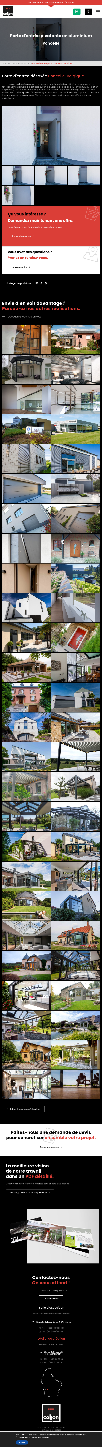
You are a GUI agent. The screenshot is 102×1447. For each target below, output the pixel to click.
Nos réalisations (22, 63)
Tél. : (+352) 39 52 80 (51, 1359)
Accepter (22, 1442)
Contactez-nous (51, 1298)
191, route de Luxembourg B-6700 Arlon (51, 1322)
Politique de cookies (51, 1429)
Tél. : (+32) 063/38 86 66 (52, 1328)
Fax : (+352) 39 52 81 (51, 1363)
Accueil (8, 63)
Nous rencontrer (21, 267)
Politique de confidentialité (51, 1427)
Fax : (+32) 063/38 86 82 (51, 1332)
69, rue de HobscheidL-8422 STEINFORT (51, 1353)
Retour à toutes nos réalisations (23, 1109)
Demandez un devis (23, 236)
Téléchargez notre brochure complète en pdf (30, 1193)
